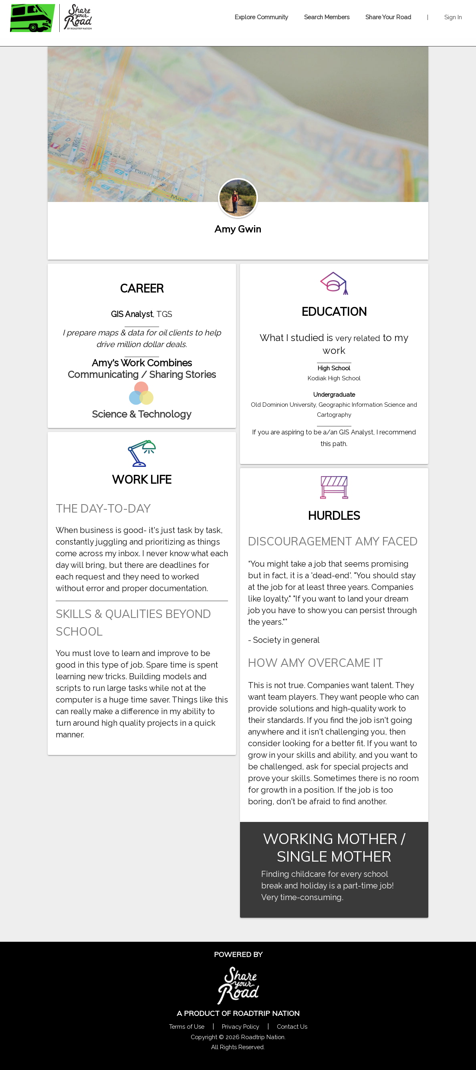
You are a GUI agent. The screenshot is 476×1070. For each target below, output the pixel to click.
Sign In (453, 17)
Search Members (326, 17)
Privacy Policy (240, 1026)
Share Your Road (388, 17)
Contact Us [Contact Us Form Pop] (292, 1026)
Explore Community (261, 17)
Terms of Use (186, 1026)
